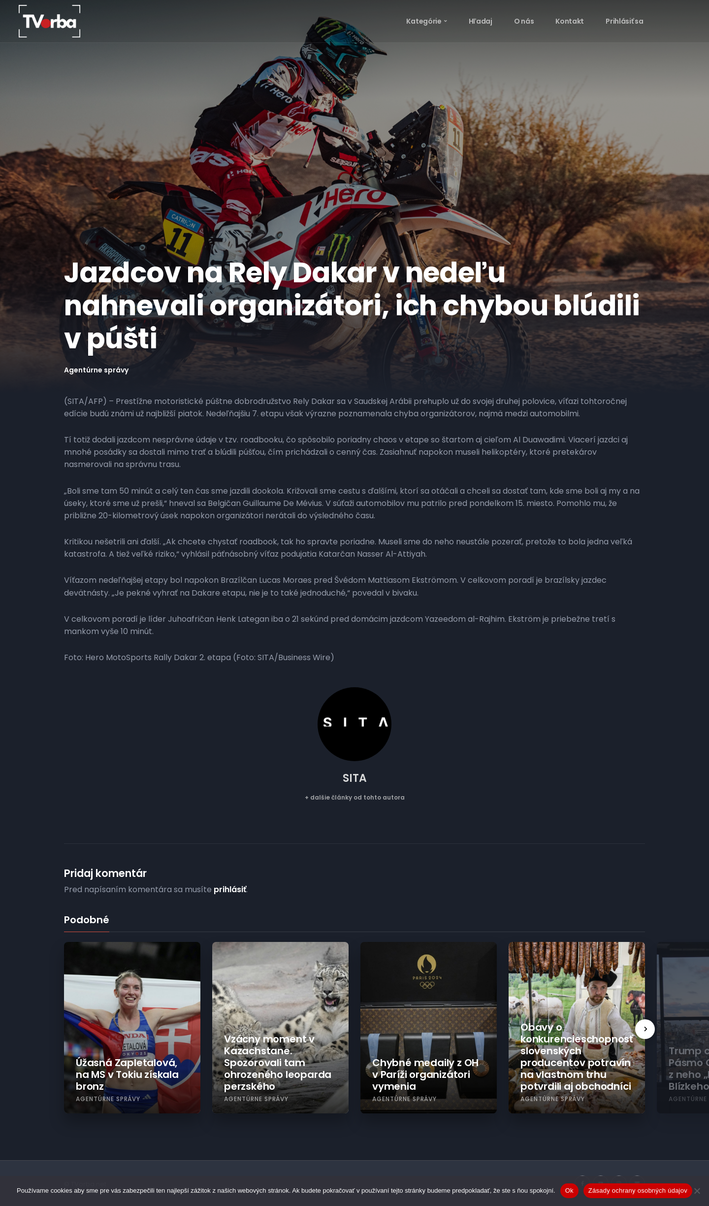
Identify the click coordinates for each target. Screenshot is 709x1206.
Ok (569, 1190)
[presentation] (645, 1029)
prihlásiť (230, 889)
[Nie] (697, 1191)
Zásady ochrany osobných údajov (637, 1190)
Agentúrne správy (96, 370)
